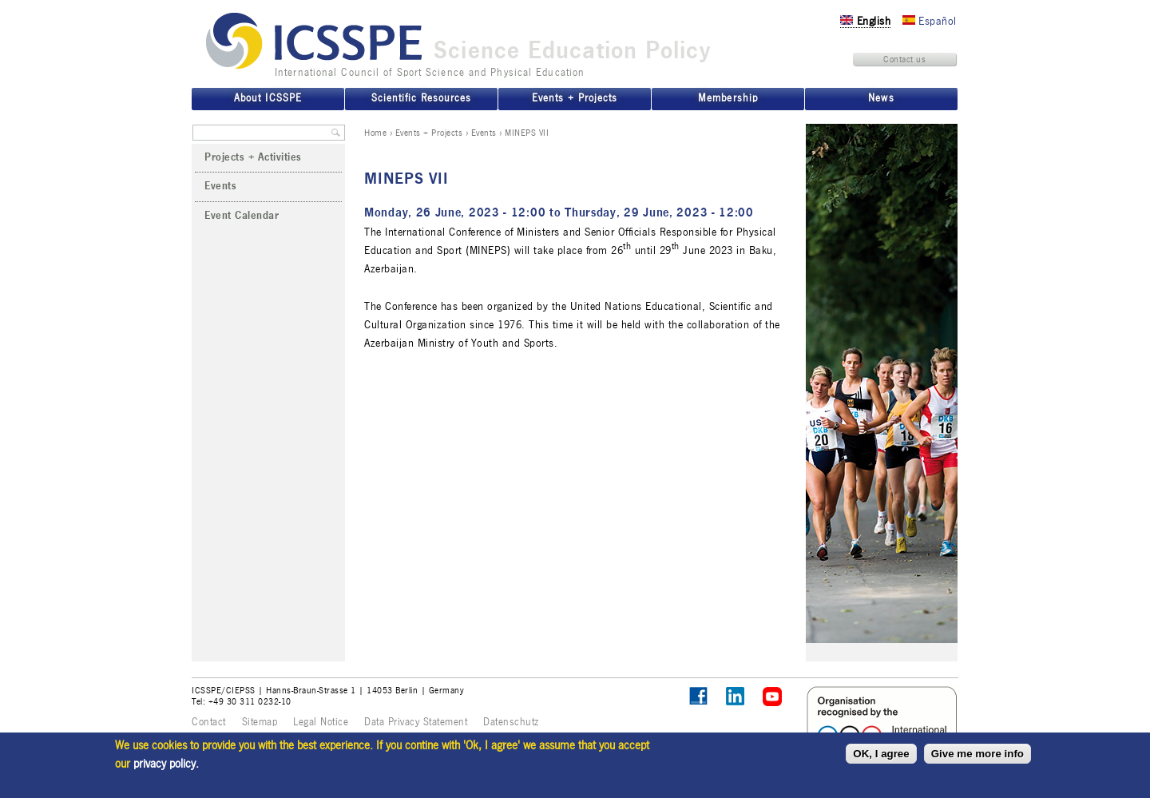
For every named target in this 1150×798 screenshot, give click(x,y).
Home (375, 132)
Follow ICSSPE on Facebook (698, 696)
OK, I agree (881, 754)
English (865, 21)
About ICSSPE (267, 98)
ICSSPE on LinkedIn (736, 697)
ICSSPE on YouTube (773, 697)
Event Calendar (241, 215)
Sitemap (260, 722)
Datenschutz (511, 722)
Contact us (904, 59)
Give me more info (977, 754)
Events (484, 132)
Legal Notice (320, 722)
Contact (209, 722)
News (881, 98)
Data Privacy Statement (415, 722)
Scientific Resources (421, 98)
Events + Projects (429, 132)
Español (929, 21)
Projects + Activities (253, 157)
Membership (727, 98)
